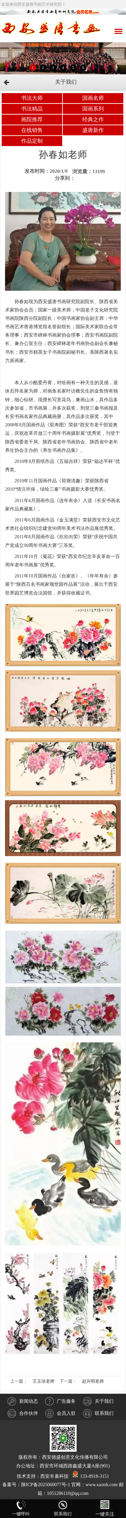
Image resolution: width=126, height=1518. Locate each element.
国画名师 (93, 98)
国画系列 (93, 109)
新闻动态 (22, 1401)
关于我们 (98, 1401)
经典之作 (93, 119)
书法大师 (32, 98)
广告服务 (60, 1401)
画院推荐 (32, 119)
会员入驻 (60, 1413)
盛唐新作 (93, 130)
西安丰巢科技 (54, 1475)
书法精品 (32, 109)
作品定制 (32, 141)
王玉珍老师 (43, 1381)
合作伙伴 (22, 1413)
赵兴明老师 (93, 1381)
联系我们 (98, 1413)
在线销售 (32, 130)
